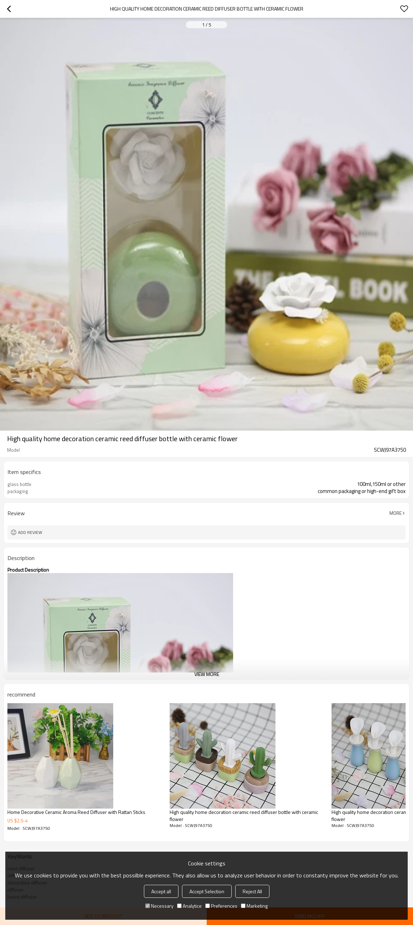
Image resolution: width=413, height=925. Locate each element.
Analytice (189, 905)
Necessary (159, 905)
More (395, 513)
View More (206, 674)
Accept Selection (206, 891)
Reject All (252, 891)
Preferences (221, 905)
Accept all (161, 891)
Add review (30, 532)
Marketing (254, 905)
